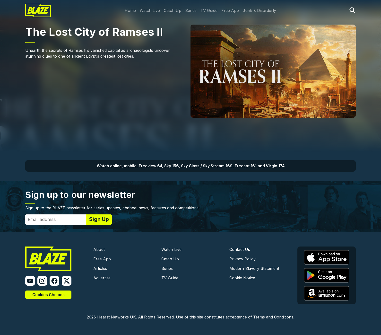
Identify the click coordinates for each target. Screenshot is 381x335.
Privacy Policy (242, 258)
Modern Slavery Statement (254, 268)
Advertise (102, 277)
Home (130, 10)
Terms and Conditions (273, 317)
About (99, 249)
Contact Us (239, 249)
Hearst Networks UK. (117, 317)
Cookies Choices (48, 294)
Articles (100, 268)
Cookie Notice (242, 277)
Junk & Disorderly (259, 10)
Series (191, 10)
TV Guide (208, 10)
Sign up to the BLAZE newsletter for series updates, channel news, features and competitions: (112, 207)
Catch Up (172, 10)
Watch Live (150, 10)
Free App (230, 10)
